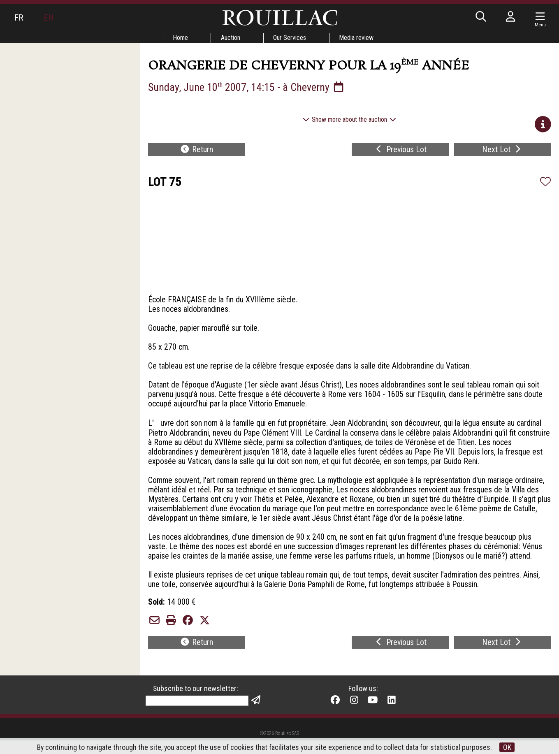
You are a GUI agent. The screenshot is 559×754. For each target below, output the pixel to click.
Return (196, 150)
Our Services (290, 38)
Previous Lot (400, 150)
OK (508, 747)
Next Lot (502, 150)
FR (18, 18)
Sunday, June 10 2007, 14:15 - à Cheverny (247, 87)
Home (180, 38)
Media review (357, 38)
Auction (230, 38)
